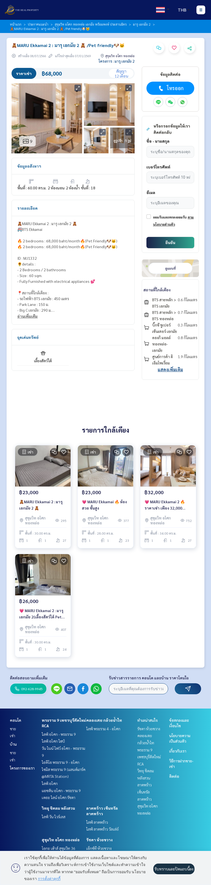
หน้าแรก (15, 24)
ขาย (13, 728)
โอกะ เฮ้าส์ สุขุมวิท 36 (58, 848)
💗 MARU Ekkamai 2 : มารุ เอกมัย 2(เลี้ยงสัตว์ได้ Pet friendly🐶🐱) (41, 614)
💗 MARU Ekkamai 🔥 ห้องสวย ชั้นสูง (104, 504)
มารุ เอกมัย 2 (142, 24)
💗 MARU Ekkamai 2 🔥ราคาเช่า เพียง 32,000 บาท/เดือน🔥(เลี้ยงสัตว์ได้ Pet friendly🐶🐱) (166, 505)
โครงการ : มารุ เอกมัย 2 (117, 61)
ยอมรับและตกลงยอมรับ (170, 217)
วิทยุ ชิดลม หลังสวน (58, 808)
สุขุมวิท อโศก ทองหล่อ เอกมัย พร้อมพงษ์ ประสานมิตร (91, 24)
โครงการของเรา (22, 767)
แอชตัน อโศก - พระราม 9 (61, 790)
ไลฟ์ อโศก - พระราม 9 (59, 734)
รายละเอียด (27, 208)
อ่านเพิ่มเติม (27, 316)
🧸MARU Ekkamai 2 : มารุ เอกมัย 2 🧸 (41, 504)
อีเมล (150, 192)
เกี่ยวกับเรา (177, 750)
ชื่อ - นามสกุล (158, 141)
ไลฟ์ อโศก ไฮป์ (53, 741)
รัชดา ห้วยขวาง (99, 839)
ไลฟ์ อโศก (50, 783)
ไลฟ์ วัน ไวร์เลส (53, 816)
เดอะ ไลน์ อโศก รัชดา (58, 797)
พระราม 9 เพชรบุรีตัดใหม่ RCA (149, 756)
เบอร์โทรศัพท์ (158, 166)
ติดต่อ (174, 776)
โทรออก (170, 88)
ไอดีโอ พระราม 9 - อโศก (60, 762)
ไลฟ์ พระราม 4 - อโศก (103, 728)
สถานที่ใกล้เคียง (157, 289)
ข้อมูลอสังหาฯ (29, 166)
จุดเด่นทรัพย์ (28, 337)
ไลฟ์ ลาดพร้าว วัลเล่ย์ (102, 828)
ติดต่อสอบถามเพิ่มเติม (29, 677)
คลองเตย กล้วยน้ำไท (104, 720)
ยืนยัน (170, 242)
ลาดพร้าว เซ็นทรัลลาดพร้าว (144, 791)
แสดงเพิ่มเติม (170, 369)
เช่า (12, 735)
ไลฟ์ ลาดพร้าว (97, 822)
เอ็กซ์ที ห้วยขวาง (99, 848)
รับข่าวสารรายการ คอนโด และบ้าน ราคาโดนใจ (149, 677)
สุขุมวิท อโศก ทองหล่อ (61, 839)
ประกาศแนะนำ (38, 24)
